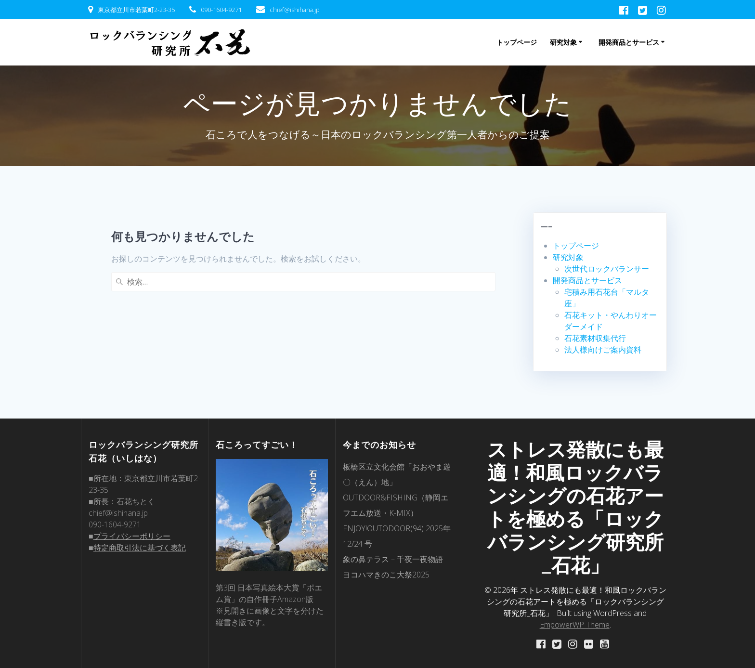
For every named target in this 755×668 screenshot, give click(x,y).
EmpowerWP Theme (575, 624)
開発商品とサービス (629, 42)
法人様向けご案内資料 (602, 349)
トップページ (516, 42)
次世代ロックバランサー (606, 268)
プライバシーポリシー (131, 535)
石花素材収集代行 (595, 338)
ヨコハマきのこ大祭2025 (386, 574)
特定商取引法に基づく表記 (139, 547)
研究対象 (563, 42)
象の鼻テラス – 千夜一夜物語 (393, 558)
